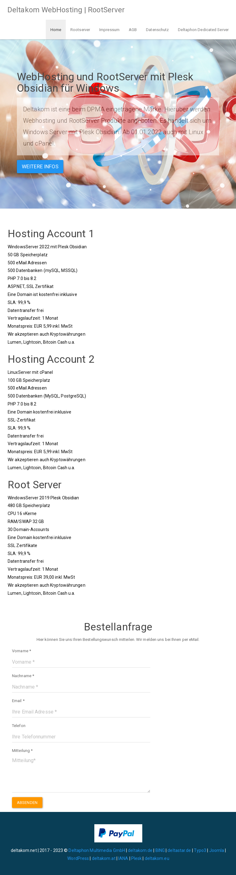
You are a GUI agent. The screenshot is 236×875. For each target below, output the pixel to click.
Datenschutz (157, 29)
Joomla (216, 850)
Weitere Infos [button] (40, 166)
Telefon (19, 725)
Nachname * (23, 675)
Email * (18, 700)
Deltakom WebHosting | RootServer (66, 10)
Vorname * (21, 651)
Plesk (136, 858)
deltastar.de (179, 850)
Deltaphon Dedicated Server (203, 29)
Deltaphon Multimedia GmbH (97, 850)
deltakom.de (140, 850)
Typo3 (200, 850)
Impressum (109, 29)
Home (55, 29)
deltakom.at (104, 858)
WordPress (78, 858)
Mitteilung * (22, 750)
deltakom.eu (157, 858)
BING (160, 850)
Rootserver (80, 29)
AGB (133, 29)
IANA (123, 858)
